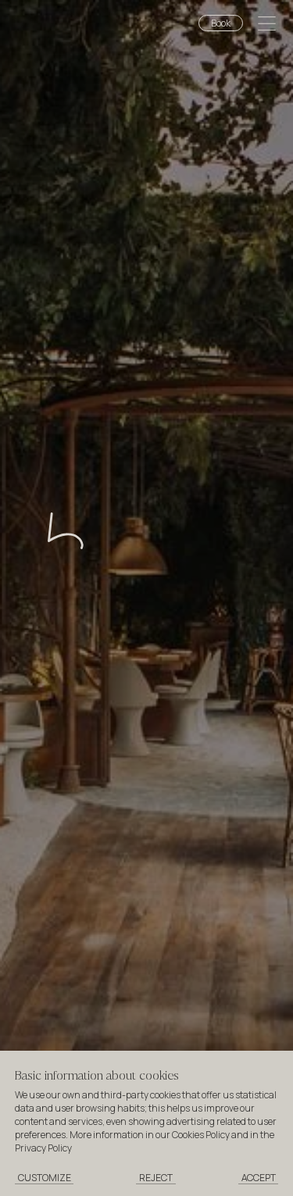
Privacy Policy (43, 1148)
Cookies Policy (201, 1134)
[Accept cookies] (258, 1178)
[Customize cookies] (44, 1178)
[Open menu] (267, 25)
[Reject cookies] (156, 1178)
